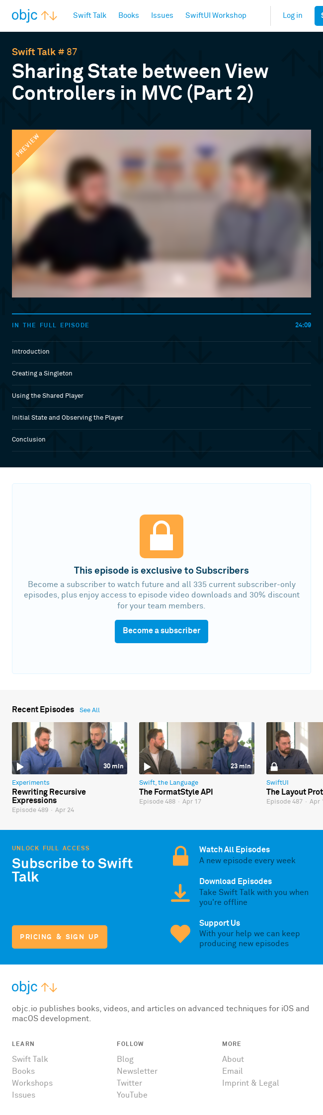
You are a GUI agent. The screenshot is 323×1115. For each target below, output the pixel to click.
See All (90, 710)
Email (232, 1071)
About (233, 1059)
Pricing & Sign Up (59, 937)
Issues (23, 1095)
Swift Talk (34, 52)
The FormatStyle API (176, 792)
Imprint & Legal (250, 1083)
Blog (125, 1059)
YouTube (132, 1095)
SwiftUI (277, 783)
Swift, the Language (168, 783)
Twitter (129, 1083)
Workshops (32, 1083)
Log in (293, 15)
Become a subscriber (161, 631)
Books (23, 1071)
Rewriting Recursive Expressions (49, 796)
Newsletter (137, 1071)
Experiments (31, 783)
